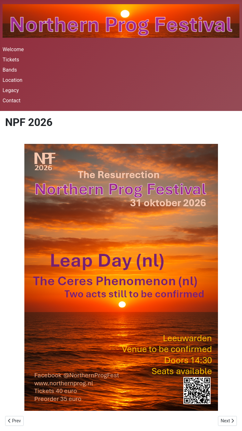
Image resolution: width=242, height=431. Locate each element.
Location (12, 80)
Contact (12, 101)
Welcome (13, 49)
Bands (10, 70)
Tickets (11, 60)
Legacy (11, 90)
